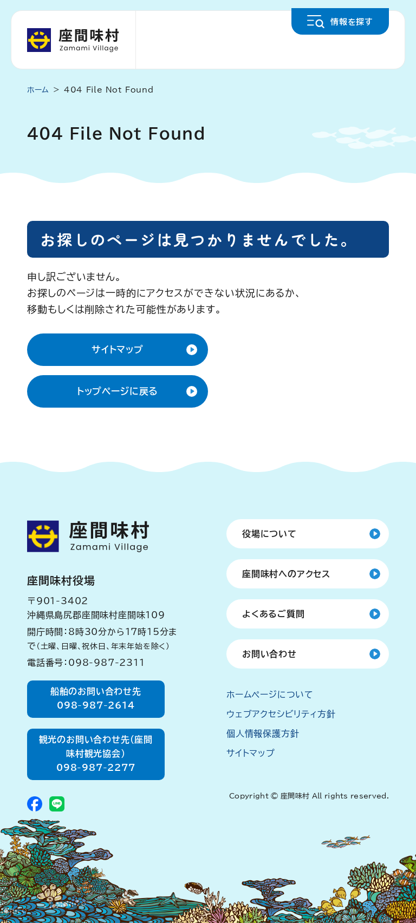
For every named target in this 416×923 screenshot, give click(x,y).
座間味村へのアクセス (286, 573)
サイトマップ (118, 349)
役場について (269, 533)
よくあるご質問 (273, 614)
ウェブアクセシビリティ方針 (280, 714)
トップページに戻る (118, 391)
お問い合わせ (269, 654)
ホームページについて (270, 694)
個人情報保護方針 (262, 733)
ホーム (38, 90)
